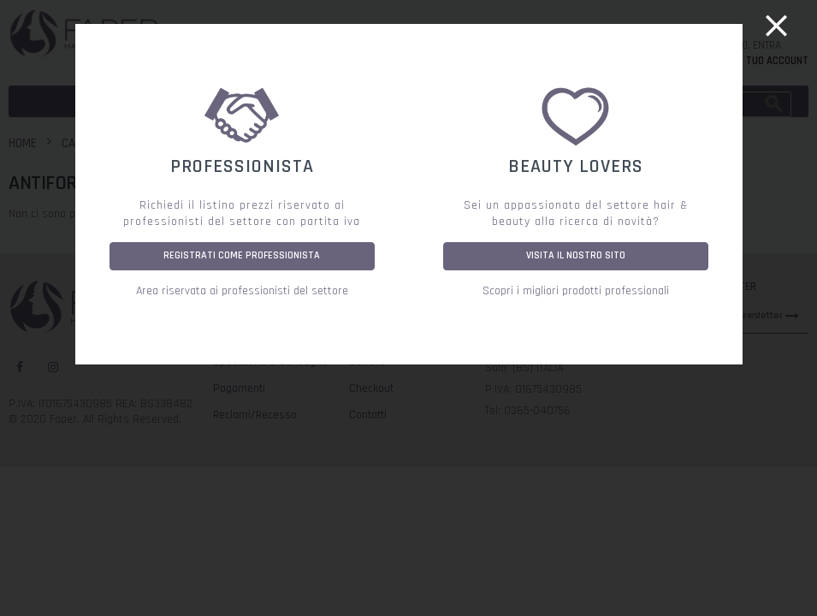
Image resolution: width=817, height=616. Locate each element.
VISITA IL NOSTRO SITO (575, 255)
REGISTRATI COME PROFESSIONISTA (241, 255)
